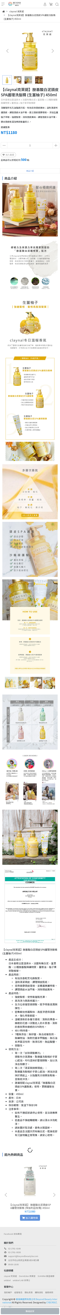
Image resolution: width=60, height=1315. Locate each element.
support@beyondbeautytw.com (23, 1256)
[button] (52, 50)
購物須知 (39, 1292)
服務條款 (49, 1292)
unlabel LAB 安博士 (21, 1280)
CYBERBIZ (51, 1302)
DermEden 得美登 (27, 1276)
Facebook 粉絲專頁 (13, 1233)
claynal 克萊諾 (10, 1276)
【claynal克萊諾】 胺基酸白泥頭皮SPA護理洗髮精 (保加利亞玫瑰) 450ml (30, 1206)
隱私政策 (29, 1292)
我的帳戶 (8, 1292)
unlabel (7, 1280)
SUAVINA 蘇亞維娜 (46, 1276)
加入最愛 (8, 154)
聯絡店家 (30, 1311)
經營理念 (18, 1292)
